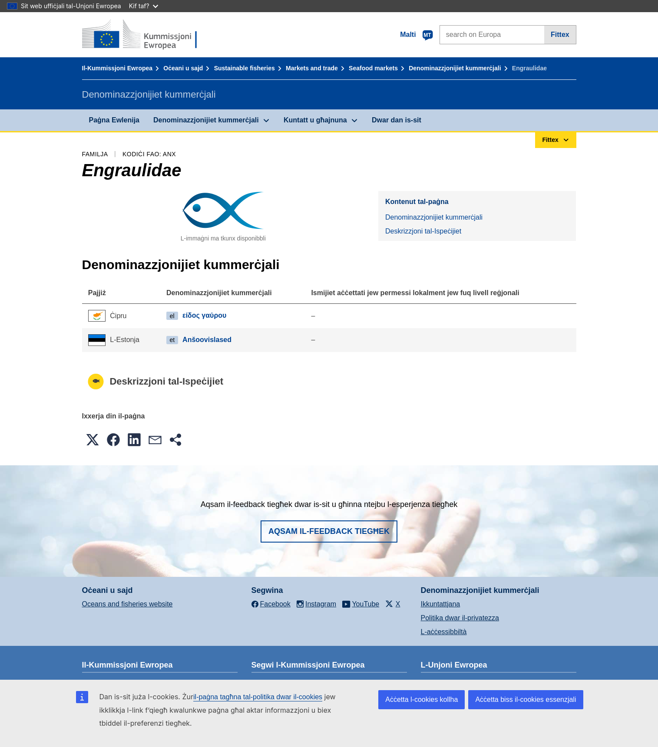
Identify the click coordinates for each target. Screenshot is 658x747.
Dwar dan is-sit (396, 120)
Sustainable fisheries (244, 68)
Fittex (560, 34)
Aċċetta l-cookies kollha (421, 699)
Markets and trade (312, 68)
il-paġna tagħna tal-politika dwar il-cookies (257, 697)
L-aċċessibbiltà (444, 631)
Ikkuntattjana (440, 604)
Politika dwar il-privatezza (460, 618)
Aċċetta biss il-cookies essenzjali (525, 699)
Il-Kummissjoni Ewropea (117, 68)
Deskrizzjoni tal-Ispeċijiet (423, 231)
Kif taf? (143, 6)
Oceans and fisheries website (127, 604)
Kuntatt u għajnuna (315, 120)
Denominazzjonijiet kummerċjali (455, 68)
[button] (92, 439)
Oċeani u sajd (183, 68)
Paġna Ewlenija (114, 120)
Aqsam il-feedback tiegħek (329, 531)
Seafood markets (373, 68)
